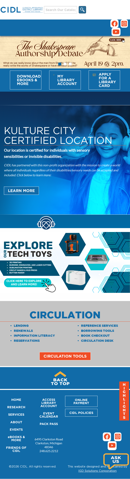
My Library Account (67, 80)
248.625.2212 (48, 451)
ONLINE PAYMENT (81, 401)
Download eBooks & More (29, 80)
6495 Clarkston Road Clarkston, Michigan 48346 (49, 443)
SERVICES (16, 414)
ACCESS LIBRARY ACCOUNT (48, 403)
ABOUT (16, 422)
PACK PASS (49, 424)
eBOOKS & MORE (16, 438)
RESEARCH (16, 407)
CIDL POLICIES (81, 412)
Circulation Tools (65, 356)
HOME (16, 399)
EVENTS (16, 429)
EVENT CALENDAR (48, 415)
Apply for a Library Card (107, 80)
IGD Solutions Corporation (97, 470)
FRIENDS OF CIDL (16, 449)
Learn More (21, 190)
